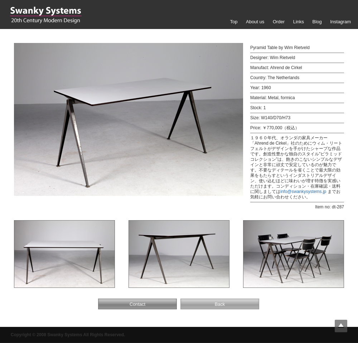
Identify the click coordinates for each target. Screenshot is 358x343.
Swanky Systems (46, 15)
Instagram (340, 21)
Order (279, 21)
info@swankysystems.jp (303, 191)
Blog (317, 21)
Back (220, 304)
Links (298, 21)
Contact (137, 304)
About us (255, 21)
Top (233, 21)
